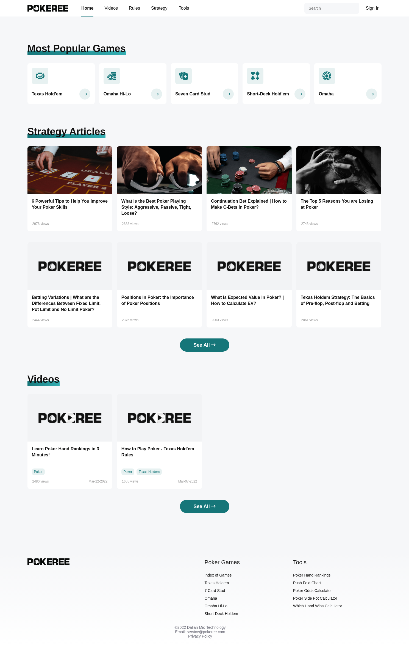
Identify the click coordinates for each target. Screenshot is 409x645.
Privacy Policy (200, 636)
